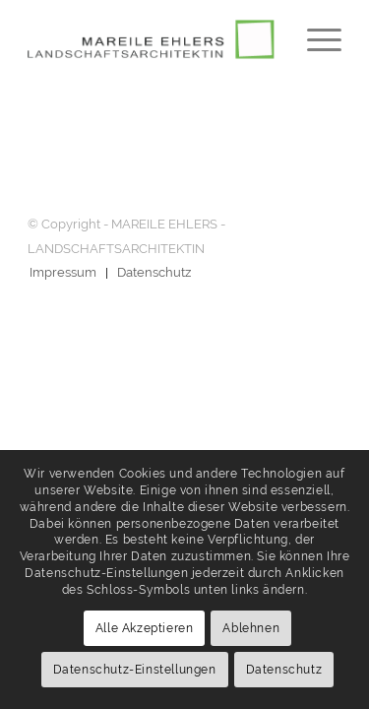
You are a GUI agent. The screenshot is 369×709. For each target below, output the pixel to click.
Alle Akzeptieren (144, 628)
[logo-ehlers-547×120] (153, 39)
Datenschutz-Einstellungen (134, 670)
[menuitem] (314, 39)
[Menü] (314, 39)
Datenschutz (284, 670)
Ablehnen (250, 628)
